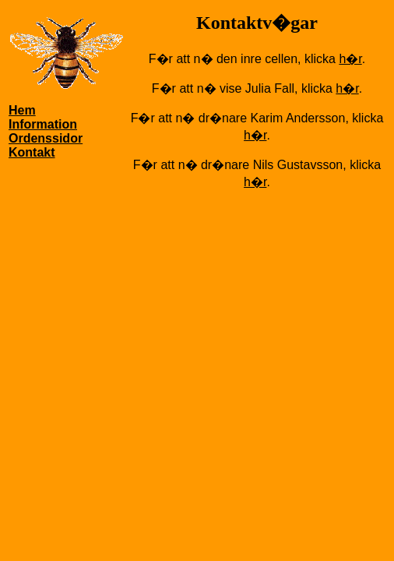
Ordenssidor (46, 138)
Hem (22, 110)
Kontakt (32, 152)
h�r (350, 58)
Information (43, 124)
